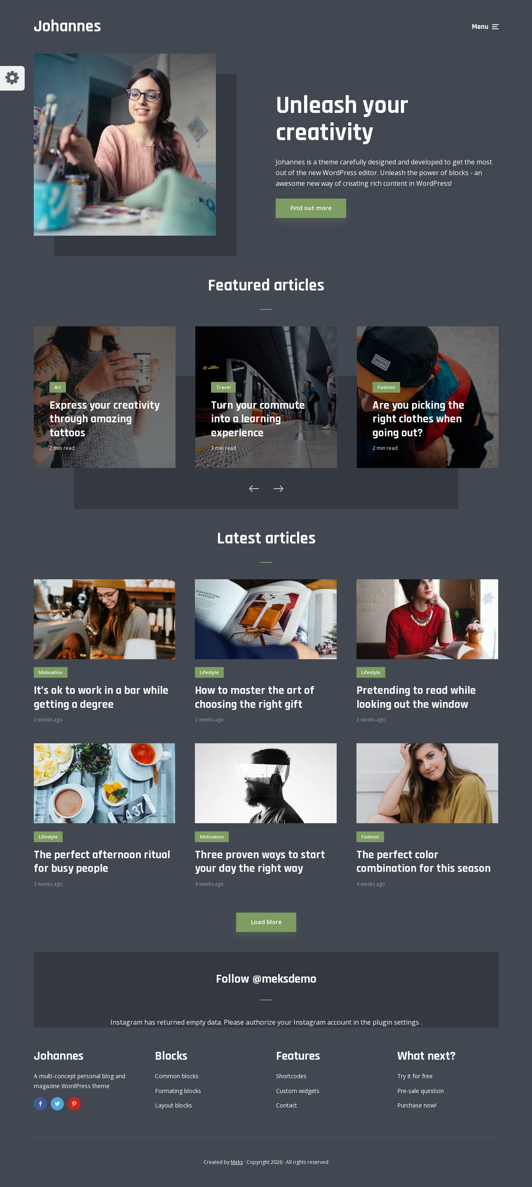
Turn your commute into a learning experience (258, 419)
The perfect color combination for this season (423, 862)
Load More (266, 922)
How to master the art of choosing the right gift (254, 698)
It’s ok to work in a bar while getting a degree (101, 698)
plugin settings (397, 1022)
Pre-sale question (420, 1091)
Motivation (51, 672)
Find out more (311, 208)
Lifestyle (209, 672)
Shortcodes (291, 1076)
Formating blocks (178, 1091)
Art (57, 387)
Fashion (386, 387)
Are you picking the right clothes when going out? (418, 419)
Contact (286, 1105)
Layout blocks (173, 1105)
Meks (237, 1162)
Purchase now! (416, 1105)
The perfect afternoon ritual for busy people (102, 862)
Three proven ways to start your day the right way (260, 862)
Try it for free (415, 1076)
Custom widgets (297, 1091)
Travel (223, 387)
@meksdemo (284, 979)
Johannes (67, 26)
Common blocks (177, 1076)
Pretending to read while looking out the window (416, 698)
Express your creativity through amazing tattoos (104, 419)
